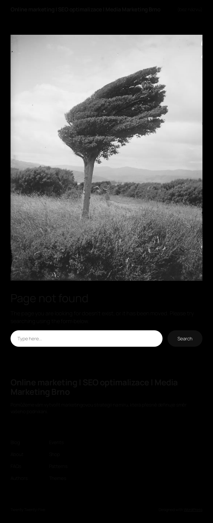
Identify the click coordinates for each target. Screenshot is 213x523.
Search (185, 338)
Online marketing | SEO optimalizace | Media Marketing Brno (85, 9)
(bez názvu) (189, 9)
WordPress (193, 509)
